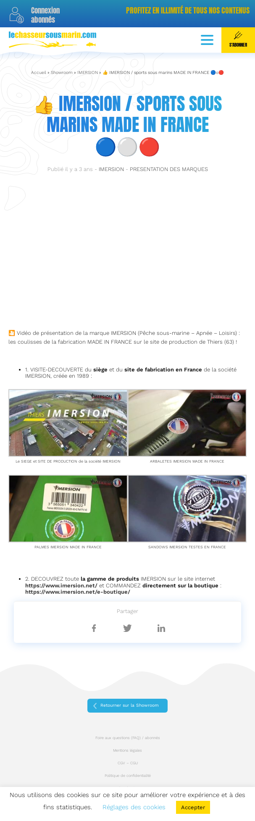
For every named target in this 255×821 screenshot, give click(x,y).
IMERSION (87, 72)
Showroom (62, 72)
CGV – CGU (128, 763)
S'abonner (238, 39)
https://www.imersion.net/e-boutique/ (77, 592)
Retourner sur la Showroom (129, 705)
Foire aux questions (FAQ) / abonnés (127, 738)
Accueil (38, 72)
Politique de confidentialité (128, 776)
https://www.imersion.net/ (61, 585)
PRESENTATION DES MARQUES (169, 169)
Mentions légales (127, 750)
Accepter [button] (193, 807)
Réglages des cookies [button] (134, 807)
